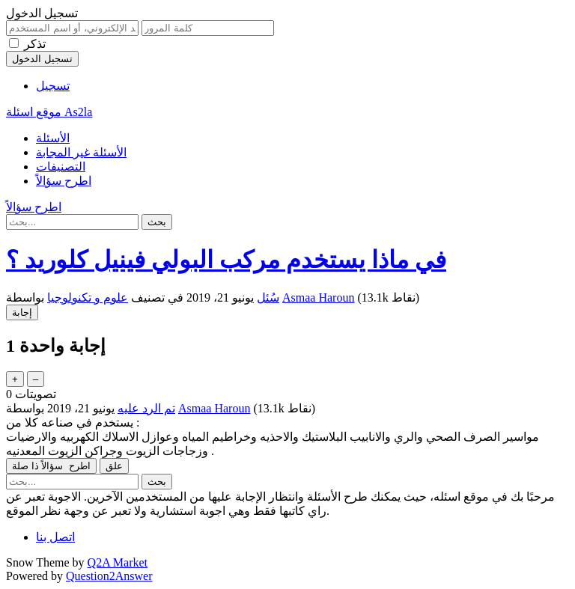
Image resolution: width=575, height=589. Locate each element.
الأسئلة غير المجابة (81, 152)
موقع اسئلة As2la (49, 112)
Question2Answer (109, 576)
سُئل (268, 297)
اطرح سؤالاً (63, 180)
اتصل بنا (55, 537)
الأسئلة (53, 138)
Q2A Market (117, 562)
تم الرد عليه (146, 408)
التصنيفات (60, 166)
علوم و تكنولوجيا (87, 297)
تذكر (35, 43)
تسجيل (53, 85)
